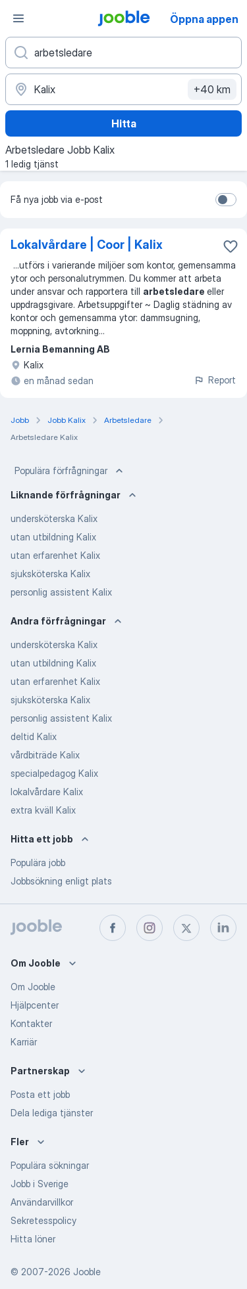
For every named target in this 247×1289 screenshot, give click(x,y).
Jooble (87, 1271)
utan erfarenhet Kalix (55, 555)
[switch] (225, 199)
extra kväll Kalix (43, 810)
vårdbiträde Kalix (45, 754)
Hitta (123, 123)
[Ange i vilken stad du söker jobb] (123, 89)
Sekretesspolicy (43, 1220)
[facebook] (112, 928)
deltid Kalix (34, 736)
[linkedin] (223, 928)
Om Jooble (33, 986)
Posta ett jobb (40, 1094)
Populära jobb (38, 862)
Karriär (24, 1041)
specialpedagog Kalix (54, 773)
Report (215, 379)
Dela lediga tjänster (52, 1112)
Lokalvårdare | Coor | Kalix (87, 244)
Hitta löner (33, 1238)
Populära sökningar (50, 1165)
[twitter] (186, 928)
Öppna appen (204, 19)
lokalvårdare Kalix (47, 791)
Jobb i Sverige (40, 1183)
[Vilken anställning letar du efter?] (123, 52)
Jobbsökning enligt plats (61, 880)
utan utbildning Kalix (53, 536)
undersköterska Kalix (54, 518)
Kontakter (31, 1023)
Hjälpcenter (35, 1005)
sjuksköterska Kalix (50, 573)
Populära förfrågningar (70, 470)
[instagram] (149, 928)
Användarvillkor (42, 1202)
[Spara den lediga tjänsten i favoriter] (230, 246)
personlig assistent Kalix (61, 592)
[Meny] (18, 18)
